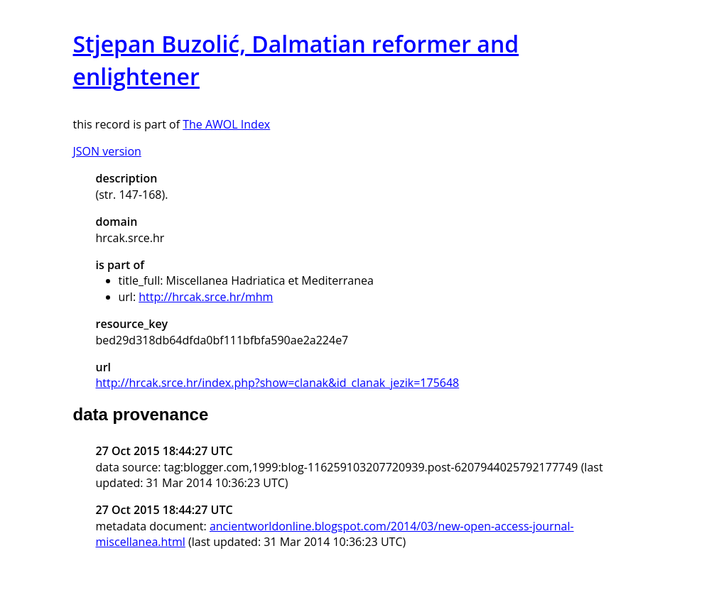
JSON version (107, 151)
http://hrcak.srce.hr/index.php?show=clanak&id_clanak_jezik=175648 (278, 382)
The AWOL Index (226, 124)
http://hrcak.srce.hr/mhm (206, 297)
